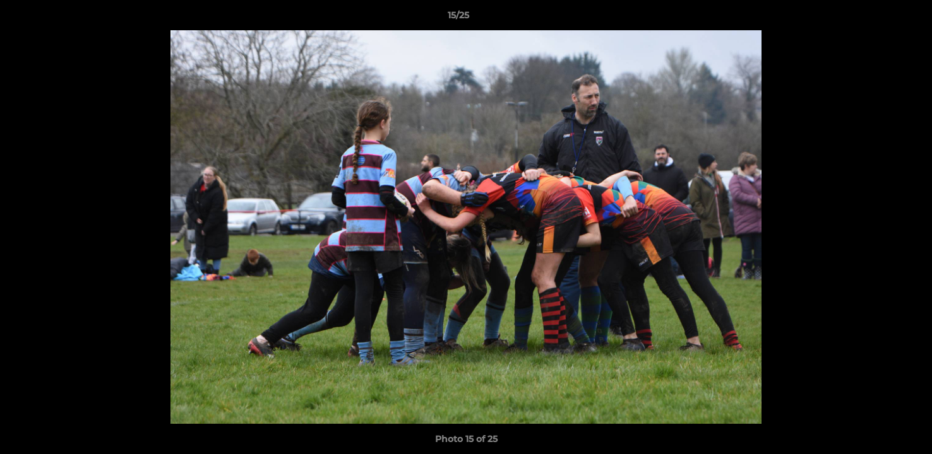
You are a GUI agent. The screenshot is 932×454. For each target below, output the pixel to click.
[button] (879, 18)
